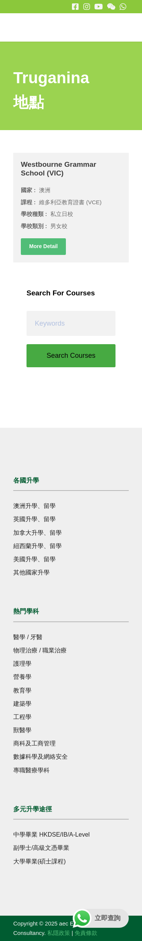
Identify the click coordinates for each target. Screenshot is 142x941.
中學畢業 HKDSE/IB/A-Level (51, 834)
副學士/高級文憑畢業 (41, 848)
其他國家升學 (31, 572)
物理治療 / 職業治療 (40, 650)
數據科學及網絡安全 (40, 756)
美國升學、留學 (34, 559)
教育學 (22, 690)
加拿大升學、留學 (37, 533)
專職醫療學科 (31, 770)
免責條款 (86, 933)
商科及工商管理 (34, 743)
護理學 (22, 663)
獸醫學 (22, 730)
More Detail (43, 246)
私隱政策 (58, 933)
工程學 (22, 717)
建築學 (22, 703)
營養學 (22, 677)
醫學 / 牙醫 (27, 637)
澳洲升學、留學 (34, 506)
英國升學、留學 (34, 519)
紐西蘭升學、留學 (37, 546)
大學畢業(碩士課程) (39, 861)
